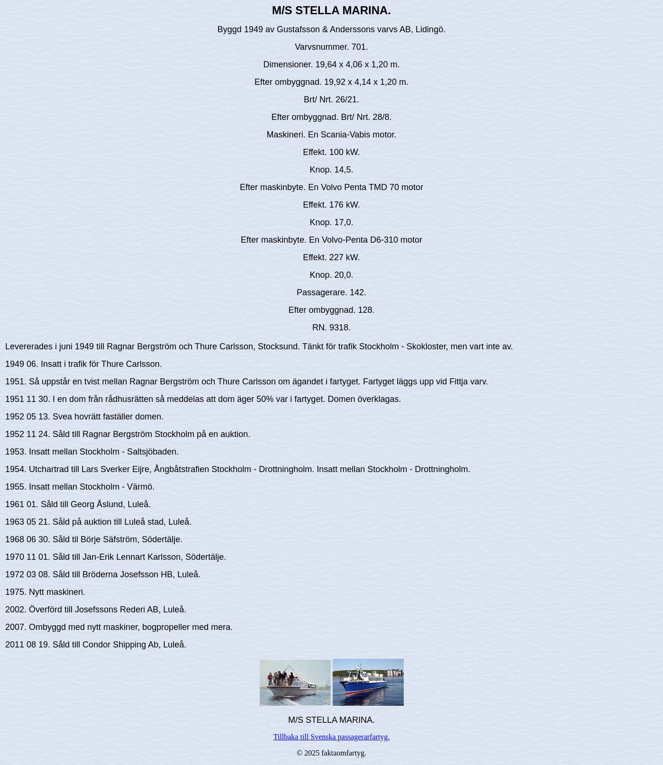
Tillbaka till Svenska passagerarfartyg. (331, 737)
